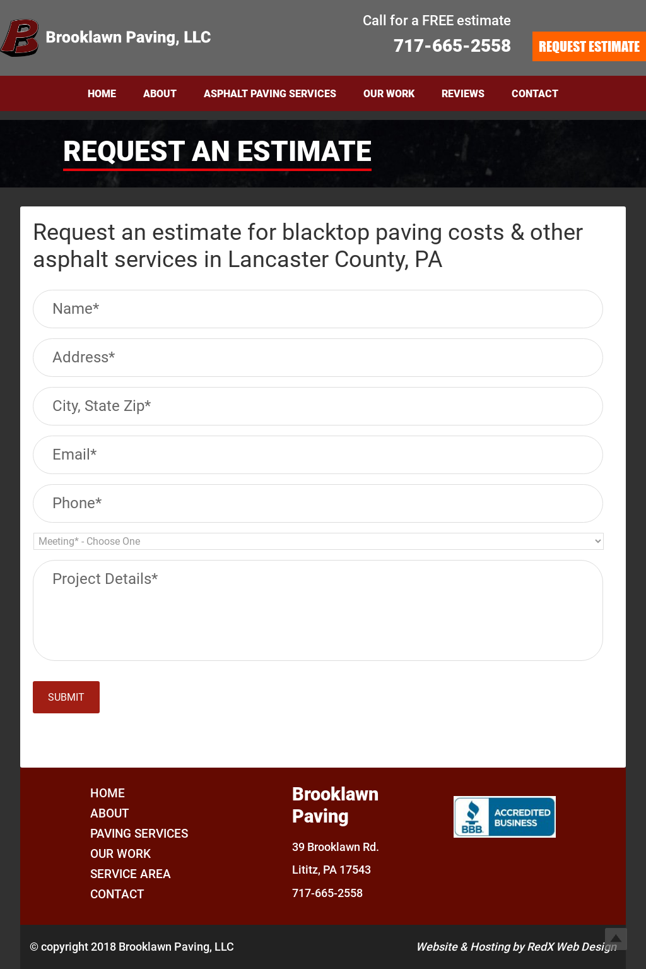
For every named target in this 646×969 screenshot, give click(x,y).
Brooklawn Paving (126, 38)
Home (107, 793)
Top (616, 939)
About (109, 813)
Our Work (120, 854)
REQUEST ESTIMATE (589, 46)
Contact (117, 894)
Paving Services (139, 833)
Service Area (130, 874)
